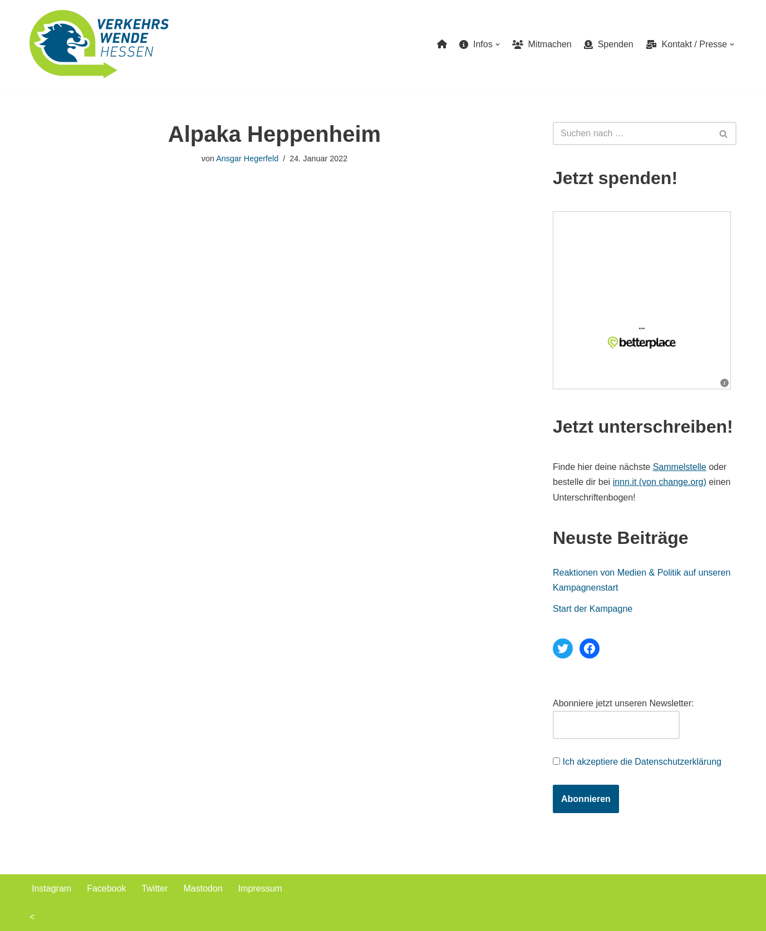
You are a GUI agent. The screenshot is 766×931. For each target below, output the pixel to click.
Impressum (260, 888)
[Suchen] (632, 133)
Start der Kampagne (592, 608)
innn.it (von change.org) (659, 482)
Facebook (106, 888)
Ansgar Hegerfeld (247, 158)
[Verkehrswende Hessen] (99, 44)
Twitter (154, 888)
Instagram (51, 888)
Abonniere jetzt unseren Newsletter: (623, 703)
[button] (497, 44)
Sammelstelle (679, 467)
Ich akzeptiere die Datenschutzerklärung (641, 761)
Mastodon (203, 888)
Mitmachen (542, 44)
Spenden (609, 44)
